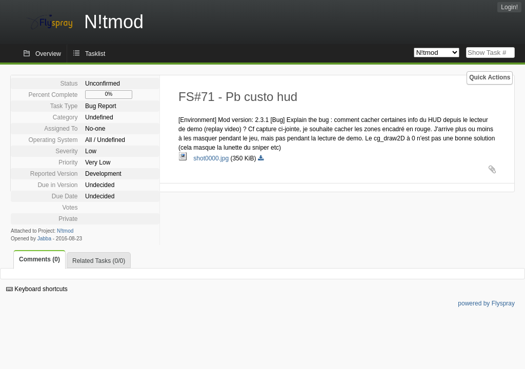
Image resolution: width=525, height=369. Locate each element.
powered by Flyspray (486, 303)
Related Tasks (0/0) (98, 260)
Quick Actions (489, 77)
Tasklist (95, 53)
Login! (509, 7)
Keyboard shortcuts (37, 289)
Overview (48, 53)
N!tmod (65, 231)
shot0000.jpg (204, 158)
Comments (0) (39, 259)
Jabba (44, 238)
